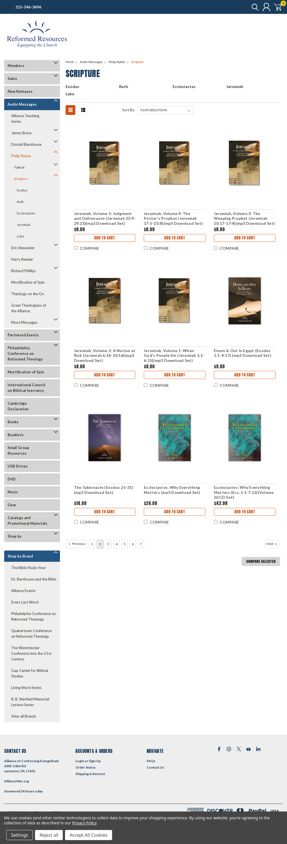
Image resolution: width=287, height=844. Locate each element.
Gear (12, 505)
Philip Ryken (21, 156)
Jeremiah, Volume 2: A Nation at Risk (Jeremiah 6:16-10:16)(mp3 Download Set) (104, 355)
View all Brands (23, 716)
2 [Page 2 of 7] (100, 544)
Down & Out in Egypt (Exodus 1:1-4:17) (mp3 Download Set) (242, 353)
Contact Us (155, 767)
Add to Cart (104, 238)
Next (272, 544)
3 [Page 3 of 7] (108, 544)
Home (70, 62)
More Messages (24, 322)
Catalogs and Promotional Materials (27, 520)
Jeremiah (24, 224)
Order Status (85, 767)
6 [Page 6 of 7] (133, 544)
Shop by (15, 536)
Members (16, 65)
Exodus (22, 190)
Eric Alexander (23, 248)
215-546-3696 (28, 6)
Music (13, 492)
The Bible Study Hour (28, 567)
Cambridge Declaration (18, 406)
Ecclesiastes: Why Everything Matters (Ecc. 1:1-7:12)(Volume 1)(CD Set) (244, 492)
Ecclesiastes (26, 213)
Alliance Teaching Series (25, 119)
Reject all (49, 835)
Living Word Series (26, 687)
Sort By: (128, 110)
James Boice (21, 133)
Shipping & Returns (90, 774)
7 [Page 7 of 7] (141, 544)
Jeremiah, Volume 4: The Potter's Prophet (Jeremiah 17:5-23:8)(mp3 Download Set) (173, 218)
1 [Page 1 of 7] (92, 544)
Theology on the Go (27, 294)
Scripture (21, 179)
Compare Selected (261, 561)
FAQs (151, 761)
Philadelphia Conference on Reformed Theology (25, 353)
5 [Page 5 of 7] (125, 544)
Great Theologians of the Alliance (28, 308)
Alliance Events (23, 590)
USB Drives (18, 466)
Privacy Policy (84, 822)
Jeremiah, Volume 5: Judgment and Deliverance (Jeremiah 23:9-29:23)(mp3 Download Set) (104, 218)
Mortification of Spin (28, 282)
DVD (12, 479)
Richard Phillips (23, 271)
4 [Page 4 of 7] (116, 544)
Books (13, 422)
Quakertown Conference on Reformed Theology (31, 633)
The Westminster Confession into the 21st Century (31, 653)
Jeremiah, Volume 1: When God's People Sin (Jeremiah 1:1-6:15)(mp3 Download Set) (174, 355)
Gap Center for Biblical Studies (29, 673)
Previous (76, 544)
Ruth (20, 202)
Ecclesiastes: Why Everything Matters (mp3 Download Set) (172, 490)
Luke (20, 236)
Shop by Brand (20, 556)
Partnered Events (23, 335)
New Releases (20, 91)
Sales (12, 78)
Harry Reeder (22, 259)
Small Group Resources (18, 450)
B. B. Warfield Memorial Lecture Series (30, 702)
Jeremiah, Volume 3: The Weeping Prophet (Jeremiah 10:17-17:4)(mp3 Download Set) (244, 218)
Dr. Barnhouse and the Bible (33, 579)
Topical (19, 167)
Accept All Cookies (89, 835)
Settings (19, 835)
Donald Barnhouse (26, 144)
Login (79, 761)
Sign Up (95, 761)
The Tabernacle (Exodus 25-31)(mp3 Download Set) (103, 490)
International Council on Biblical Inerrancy (26, 388)
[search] (250, 7)
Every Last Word (24, 602)
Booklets (16, 435)
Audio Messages (22, 104)
